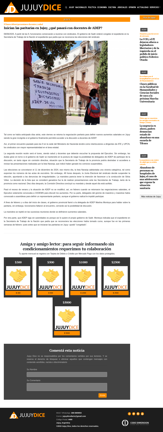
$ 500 (50, 293)
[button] (66, 7)
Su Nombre (32, 369)
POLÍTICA (92, 7)
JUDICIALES (122, 7)
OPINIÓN (132, 7)
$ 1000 (83, 293)
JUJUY (71, 7)
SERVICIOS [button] (154, 7)
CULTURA (112, 7)
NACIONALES (81, 7)
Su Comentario (33, 380)
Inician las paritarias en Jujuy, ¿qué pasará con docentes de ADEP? (53, 28)
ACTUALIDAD (142, 7)
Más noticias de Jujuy (151, 196)
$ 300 (18, 293)
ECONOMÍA (102, 7)
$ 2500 (116, 293)
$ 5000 (67, 333)
